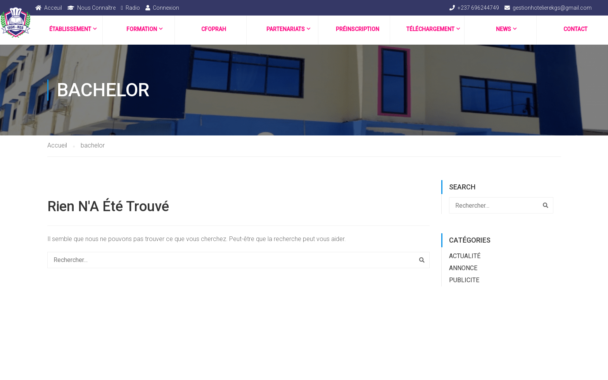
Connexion (166, 8)
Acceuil (53, 8)
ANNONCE (463, 268)
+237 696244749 (478, 8)
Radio (133, 8)
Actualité (464, 256)
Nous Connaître (96, 8)
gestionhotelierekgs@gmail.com (552, 8)
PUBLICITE (464, 280)
